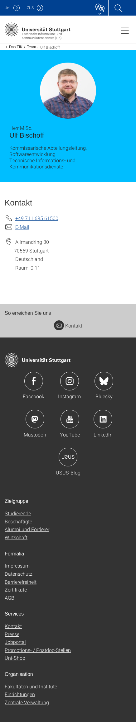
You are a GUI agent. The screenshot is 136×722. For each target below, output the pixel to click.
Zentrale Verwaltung (27, 702)
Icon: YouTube (70, 419)
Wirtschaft (16, 537)
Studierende (18, 513)
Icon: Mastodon (35, 419)
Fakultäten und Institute (31, 686)
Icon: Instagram (69, 381)
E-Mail (22, 227)
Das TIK (15, 47)
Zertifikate (16, 589)
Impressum (17, 565)
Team (31, 47)
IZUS (30, 7)
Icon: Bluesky (104, 381)
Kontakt (68, 325)
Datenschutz (18, 573)
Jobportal (15, 642)
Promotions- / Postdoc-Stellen (38, 650)
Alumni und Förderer (27, 529)
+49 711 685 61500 (36, 218)
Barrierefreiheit (20, 581)
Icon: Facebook (33, 381)
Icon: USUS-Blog (68, 457)
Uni (7, 7)
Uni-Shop (15, 657)
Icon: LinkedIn (103, 419)
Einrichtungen (20, 694)
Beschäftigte (18, 521)
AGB (9, 597)
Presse (12, 634)
